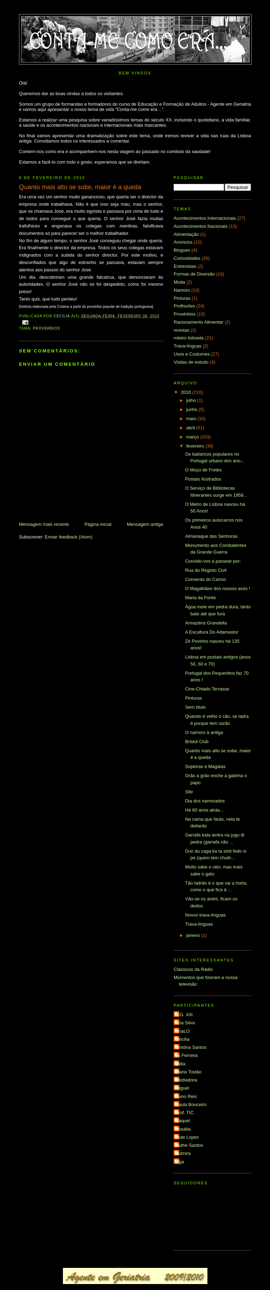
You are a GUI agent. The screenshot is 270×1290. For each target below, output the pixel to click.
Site (189, 791)
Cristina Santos (190, 1047)
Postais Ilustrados (203, 479)
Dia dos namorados (205, 800)
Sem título (195, 707)
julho (191, 400)
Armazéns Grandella (206, 623)
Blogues (182, 250)
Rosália (183, 1129)
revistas (181, 330)
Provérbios (46, 328)
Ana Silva (185, 1022)
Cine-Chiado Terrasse (207, 689)
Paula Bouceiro (190, 1104)
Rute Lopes (187, 1137)
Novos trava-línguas (205, 915)
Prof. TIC (184, 1112)
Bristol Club (196, 741)
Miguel (182, 1088)
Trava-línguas (187, 346)
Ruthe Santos (189, 1145)
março (193, 436)
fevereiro (195, 446)
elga (179, 1161)
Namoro (182, 290)
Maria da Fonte (200, 597)
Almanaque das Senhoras (211, 536)
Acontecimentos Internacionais (205, 218)
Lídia (180, 1063)
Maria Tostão (188, 1071)
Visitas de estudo (191, 362)
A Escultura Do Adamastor (211, 632)
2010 (186, 392)
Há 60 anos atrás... (204, 810)
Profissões (184, 306)
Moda (179, 282)
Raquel (182, 1120)
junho (192, 409)
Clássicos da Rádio (193, 969)
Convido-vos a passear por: (213, 561)
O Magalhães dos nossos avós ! (217, 588)
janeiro (193, 935)
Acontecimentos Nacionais (200, 226)
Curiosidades (187, 258)
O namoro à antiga (204, 732)
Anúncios (183, 242)
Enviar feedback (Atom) (68, 537)
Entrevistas (185, 266)
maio (192, 418)
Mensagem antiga (145, 524)
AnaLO (182, 1031)
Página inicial (97, 524)
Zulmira (183, 1153)
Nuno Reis (186, 1096)
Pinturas (182, 298)
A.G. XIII (184, 1014)
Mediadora (186, 1080)
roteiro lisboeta (189, 337)
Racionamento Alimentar (199, 322)
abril (191, 427)
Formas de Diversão (194, 274)
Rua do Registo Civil (205, 570)
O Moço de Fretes (203, 469)
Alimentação (186, 234)
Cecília (182, 1039)
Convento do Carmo (205, 579)
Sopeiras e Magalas (205, 766)
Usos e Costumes (192, 354)
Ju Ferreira (186, 1055)
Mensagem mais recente (44, 524)
